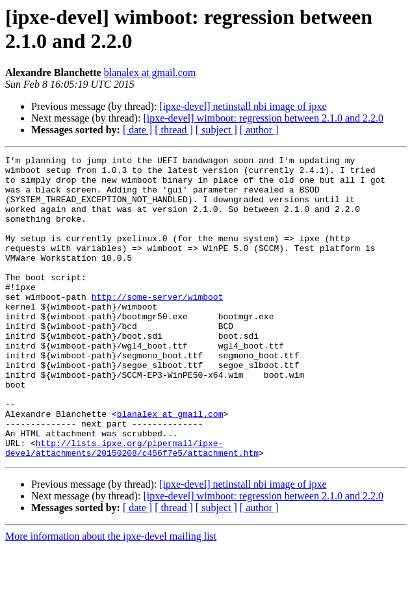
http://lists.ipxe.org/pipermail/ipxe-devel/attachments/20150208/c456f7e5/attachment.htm (132, 507)
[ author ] (259, 129)
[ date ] (137, 129)
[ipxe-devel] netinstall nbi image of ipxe (242, 106)
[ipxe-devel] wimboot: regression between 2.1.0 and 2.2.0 (263, 118)
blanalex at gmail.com (150, 72)
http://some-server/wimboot (158, 326)
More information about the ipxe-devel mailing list (110, 596)
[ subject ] (216, 129)
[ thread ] (174, 129)
